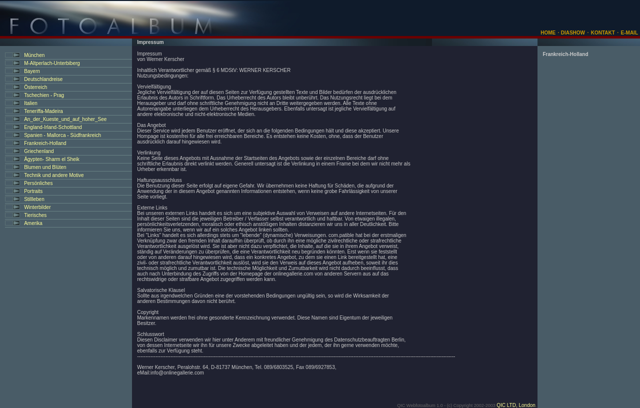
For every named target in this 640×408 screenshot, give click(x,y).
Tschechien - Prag (44, 95)
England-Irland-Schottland (53, 127)
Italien (31, 103)
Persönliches (38, 183)
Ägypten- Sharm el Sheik (52, 159)
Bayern (32, 71)
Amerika (33, 223)
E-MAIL (629, 33)
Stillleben (34, 199)
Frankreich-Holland (45, 143)
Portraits (33, 191)
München (34, 55)
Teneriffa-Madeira (43, 111)
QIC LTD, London (516, 405)
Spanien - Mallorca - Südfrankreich (62, 135)
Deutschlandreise (43, 79)
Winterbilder (37, 207)
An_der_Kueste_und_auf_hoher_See (65, 119)
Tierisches (35, 215)
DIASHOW (572, 33)
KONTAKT (603, 33)
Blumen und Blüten (45, 167)
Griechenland (39, 151)
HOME (548, 33)
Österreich (35, 87)
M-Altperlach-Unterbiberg (52, 63)
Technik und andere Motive (54, 175)
